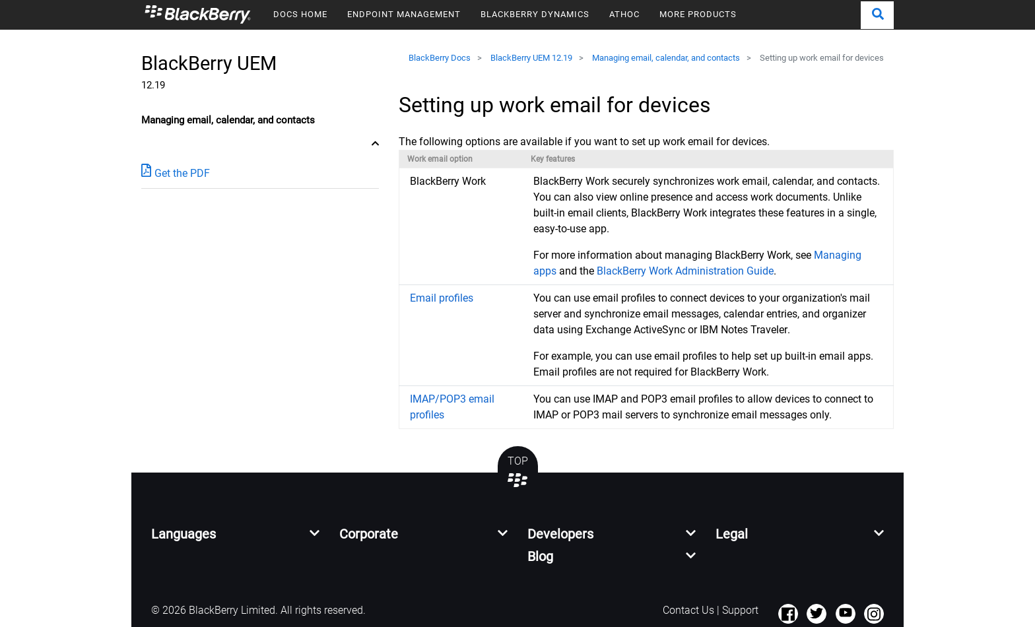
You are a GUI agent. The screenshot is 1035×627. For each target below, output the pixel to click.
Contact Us (688, 610)
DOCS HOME (300, 14)
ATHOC (624, 14)
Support (740, 610)
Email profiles (441, 298)
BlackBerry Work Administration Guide (685, 271)
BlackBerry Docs (440, 58)
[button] (877, 15)
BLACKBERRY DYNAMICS (535, 14)
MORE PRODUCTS (698, 14)
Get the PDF (175, 173)
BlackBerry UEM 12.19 (531, 58)
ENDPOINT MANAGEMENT (404, 14)
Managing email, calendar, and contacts (666, 58)
